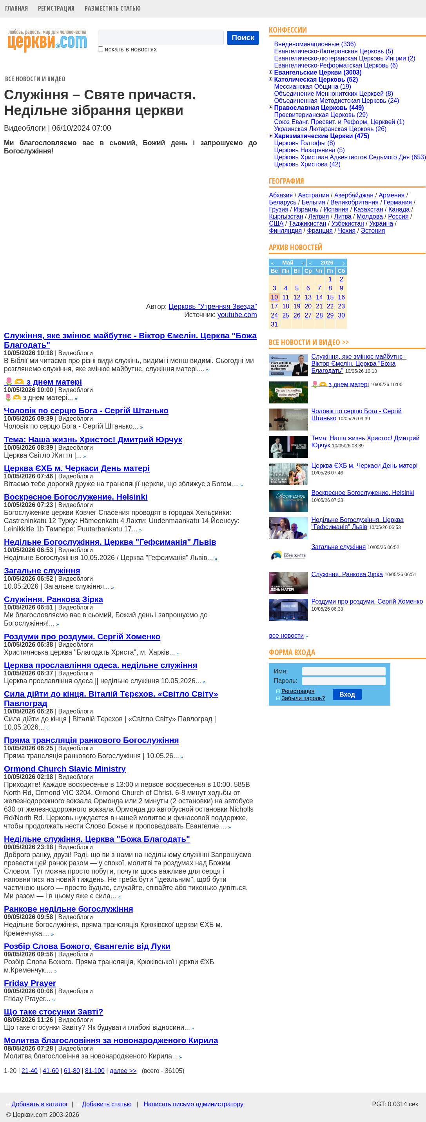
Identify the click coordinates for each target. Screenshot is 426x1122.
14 (319, 297)
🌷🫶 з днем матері (43, 381)
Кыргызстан (286, 216)
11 (285, 297)
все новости (286, 635)
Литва (343, 216)
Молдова (370, 216)
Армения (391, 195)
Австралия (313, 195)
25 (285, 315)
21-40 (30, 1070)
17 (274, 306)
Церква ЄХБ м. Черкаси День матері (77, 468)
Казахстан (368, 209)
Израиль (306, 209)
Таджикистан (307, 223)
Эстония (373, 230)
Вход (347, 694)
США (276, 223)
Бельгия (313, 202)
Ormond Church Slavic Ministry (65, 768)
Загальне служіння (42, 570)
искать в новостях (127, 49)
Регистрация (56, 8)
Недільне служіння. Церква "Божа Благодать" (97, 838)
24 (274, 315)
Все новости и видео (35, 79)
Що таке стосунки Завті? (53, 1011)
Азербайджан (353, 195)
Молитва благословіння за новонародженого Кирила (111, 1040)
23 (341, 306)
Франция (320, 230)
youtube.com (237, 315)
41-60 (51, 1070)
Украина (381, 223)
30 (341, 315)
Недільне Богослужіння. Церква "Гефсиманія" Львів (110, 541)
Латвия (318, 216)
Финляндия (285, 230)
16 (341, 297)
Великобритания (354, 202)
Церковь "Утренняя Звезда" (213, 306)
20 (308, 306)
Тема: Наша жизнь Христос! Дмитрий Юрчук (93, 439)
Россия (398, 216)
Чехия (346, 230)
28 (319, 315)
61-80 (72, 1070)
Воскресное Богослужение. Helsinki (76, 496)
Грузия (278, 209)
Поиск (243, 37)
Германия (398, 202)
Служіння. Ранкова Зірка (53, 599)
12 (297, 297)
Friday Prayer (30, 982)
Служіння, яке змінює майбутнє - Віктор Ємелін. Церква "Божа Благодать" (358, 363)
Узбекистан (348, 223)
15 (330, 297)
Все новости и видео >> (309, 342)
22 (330, 306)
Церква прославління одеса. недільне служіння (101, 665)
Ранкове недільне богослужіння (68, 908)
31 (274, 324)
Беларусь (282, 202)
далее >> (123, 1070)
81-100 (95, 1070)
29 (330, 315)
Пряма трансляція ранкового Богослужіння (91, 739)
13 (308, 297)
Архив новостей (296, 247)
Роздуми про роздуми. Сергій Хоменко (82, 636)
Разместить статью (113, 8)
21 (319, 306)
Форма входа (292, 652)
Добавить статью (107, 1104)
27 (308, 315)
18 (285, 306)
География (286, 180)
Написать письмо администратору (193, 1104)
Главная (16, 8)
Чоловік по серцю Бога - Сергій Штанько (86, 410)
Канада (399, 209)
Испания (336, 209)
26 (297, 315)
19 (297, 306)
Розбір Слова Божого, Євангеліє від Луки (87, 946)
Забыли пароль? (303, 698)
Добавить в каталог (39, 1104)
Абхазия (281, 195)
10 (274, 297)
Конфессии (288, 29)
